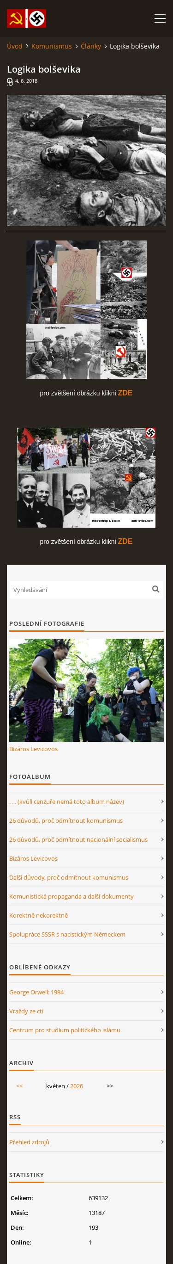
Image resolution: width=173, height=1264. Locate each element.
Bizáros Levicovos (33, 749)
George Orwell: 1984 (36, 992)
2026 (76, 1086)
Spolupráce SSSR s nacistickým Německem (67, 934)
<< (19, 1086)
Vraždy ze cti (26, 1011)
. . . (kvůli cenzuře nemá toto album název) (66, 801)
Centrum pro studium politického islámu (64, 1030)
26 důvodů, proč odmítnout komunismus (66, 820)
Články (91, 46)
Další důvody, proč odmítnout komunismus (68, 877)
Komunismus (51, 46)
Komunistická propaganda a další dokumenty (71, 896)
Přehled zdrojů (29, 1142)
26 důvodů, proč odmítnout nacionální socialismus (78, 839)
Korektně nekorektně (38, 915)
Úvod (15, 46)
